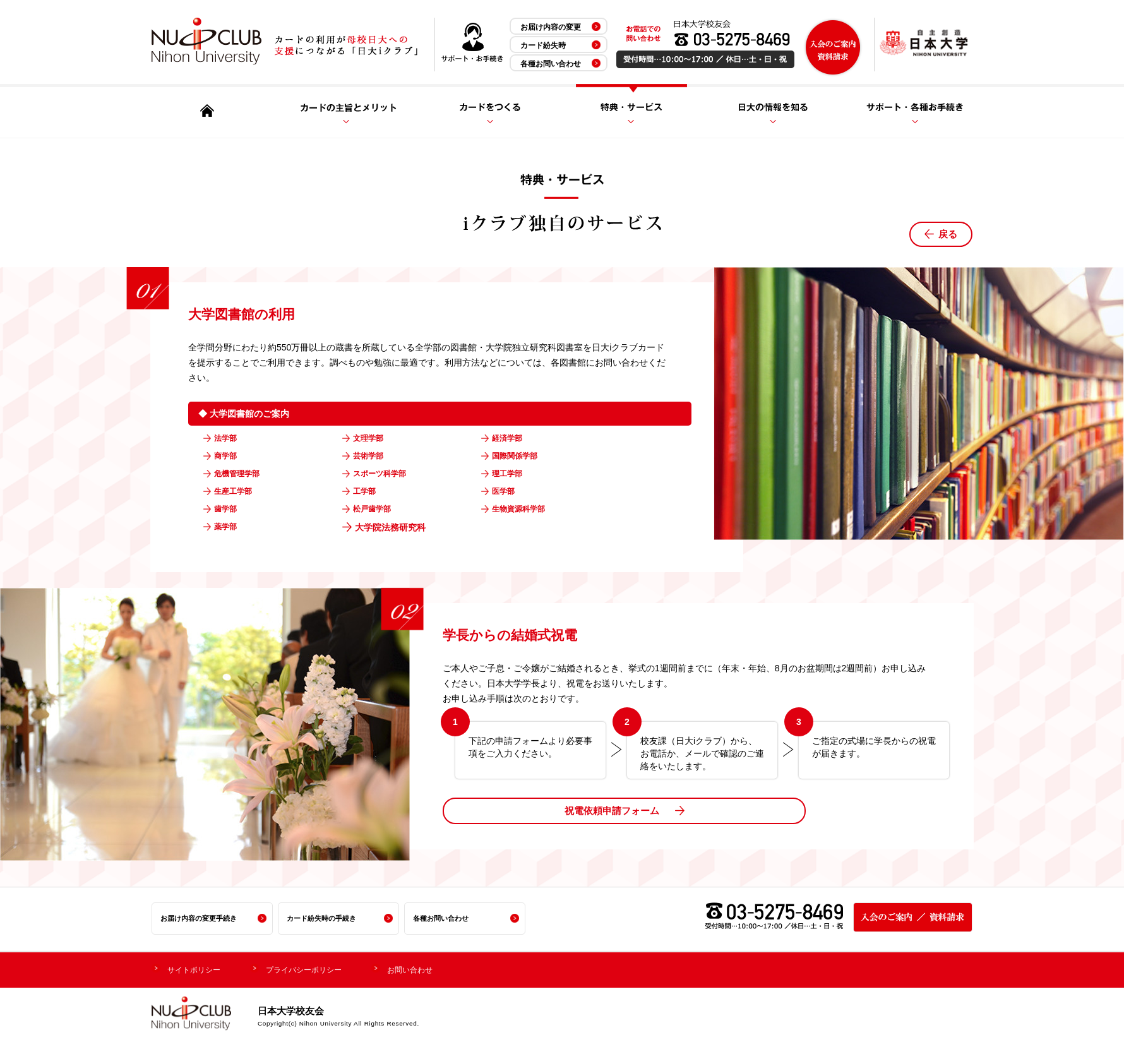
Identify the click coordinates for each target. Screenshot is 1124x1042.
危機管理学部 (242, 474)
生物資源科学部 (525, 509)
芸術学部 (372, 456)
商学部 (229, 456)
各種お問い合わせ (550, 63)
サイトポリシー (198, 968)
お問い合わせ (435, 968)
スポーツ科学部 (386, 474)
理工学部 (511, 474)
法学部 (229, 438)
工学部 (368, 492)
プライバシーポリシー (319, 968)
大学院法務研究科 (390, 527)
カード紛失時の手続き (324, 918)
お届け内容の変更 (550, 27)
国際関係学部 (520, 456)
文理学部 (372, 438)
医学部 (507, 492)
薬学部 (229, 527)
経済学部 (511, 438)
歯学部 (229, 509)
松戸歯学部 (377, 509)
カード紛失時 (543, 45)
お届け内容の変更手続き (202, 918)
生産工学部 (238, 492)
